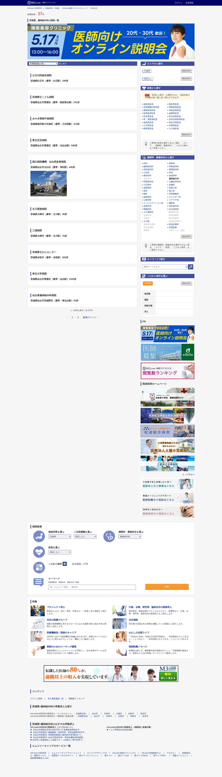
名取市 (131, 713)
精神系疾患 (148, 128)
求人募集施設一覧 (56, 698)
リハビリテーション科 (153, 203)
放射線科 (147, 197)
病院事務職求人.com (39, 758)
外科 (171, 172)
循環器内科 (174, 169)
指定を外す (186, 71)
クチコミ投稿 (36, 698)
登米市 (143, 713)
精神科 (172, 163)
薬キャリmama (141, 755)
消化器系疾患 (175, 110)
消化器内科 (148, 169)
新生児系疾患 (175, 122)
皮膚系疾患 (174, 113)
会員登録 (189, 3)
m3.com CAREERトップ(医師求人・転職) (43, 8)
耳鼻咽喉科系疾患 (151, 107)
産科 (145, 191)
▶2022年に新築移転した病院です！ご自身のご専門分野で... (57, 740)
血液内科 (147, 206)
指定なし (148, 78)
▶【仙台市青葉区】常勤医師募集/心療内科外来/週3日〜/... (56, 735)
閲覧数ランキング (77, 698)
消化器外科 (174, 206)
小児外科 (147, 185)
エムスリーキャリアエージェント (66, 753)
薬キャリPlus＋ (160, 755)
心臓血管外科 (175, 181)
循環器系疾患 (149, 110)
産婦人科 (173, 188)
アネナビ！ (172, 753)
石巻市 (107, 713)
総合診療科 (174, 224)
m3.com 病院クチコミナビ (124, 753)
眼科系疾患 (174, 104)
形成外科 (173, 175)
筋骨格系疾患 (149, 113)
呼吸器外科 (148, 181)
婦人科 (172, 191)
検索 (167, 586)
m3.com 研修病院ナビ (151, 753)
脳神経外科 (174, 178)
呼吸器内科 (174, 166)
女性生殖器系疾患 (177, 119)
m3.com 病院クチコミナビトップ (74, 8)
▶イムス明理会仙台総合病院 (120, 730)
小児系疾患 (148, 125)
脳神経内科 (148, 166)
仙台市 (95, 713)
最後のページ (89, 317)
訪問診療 (173, 227)
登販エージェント (180, 755)
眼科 (145, 194)
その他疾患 (174, 128)
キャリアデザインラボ (97, 753)
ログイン (179, 3)
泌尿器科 (147, 188)
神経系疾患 (148, 104)
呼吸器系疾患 (175, 107)
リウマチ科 (174, 200)
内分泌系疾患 (175, 116)
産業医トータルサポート (62, 755)
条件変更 (147, 283)
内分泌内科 (174, 209)
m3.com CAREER (38, 753)
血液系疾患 (148, 122)
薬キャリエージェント (89, 755)
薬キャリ (108, 755)
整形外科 (147, 175)
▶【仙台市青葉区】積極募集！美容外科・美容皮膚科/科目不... (58, 732)
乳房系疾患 (148, 116)
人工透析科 (148, 212)
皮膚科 (172, 185)
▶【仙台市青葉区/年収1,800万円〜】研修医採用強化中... (55, 730)
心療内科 (147, 200)
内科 (145, 163)
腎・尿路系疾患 (150, 119)
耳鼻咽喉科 (174, 194)
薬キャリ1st (123, 755)
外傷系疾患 (174, 125)
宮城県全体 (81, 713)
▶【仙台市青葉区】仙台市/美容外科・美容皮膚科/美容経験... (57, 737)
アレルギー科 (175, 197)
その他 (146, 221)
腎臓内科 (147, 209)
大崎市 (119, 713)
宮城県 (147, 71)
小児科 (146, 172)
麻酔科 (172, 203)
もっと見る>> (188, 474)
